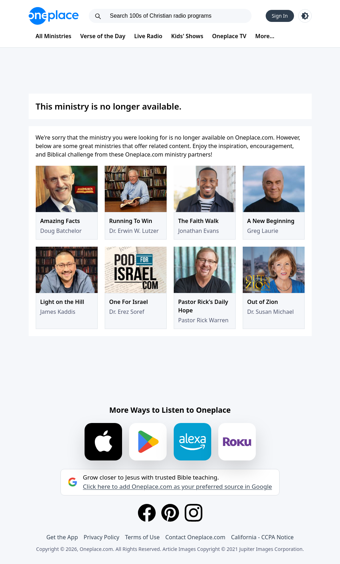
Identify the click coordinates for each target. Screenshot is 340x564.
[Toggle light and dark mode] (305, 16)
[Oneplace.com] (54, 16)
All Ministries (53, 36)
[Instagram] (193, 513)
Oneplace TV (229, 36)
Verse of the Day (103, 36)
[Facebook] (147, 513)
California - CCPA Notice (262, 537)
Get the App (62, 537)
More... (264, 36)
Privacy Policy (101, 537)
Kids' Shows (187, 36)
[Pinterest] (170, 513)
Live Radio (148, 36)
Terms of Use (142, 537)
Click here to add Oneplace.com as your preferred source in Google (177, 486)
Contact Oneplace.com (195, 537)
